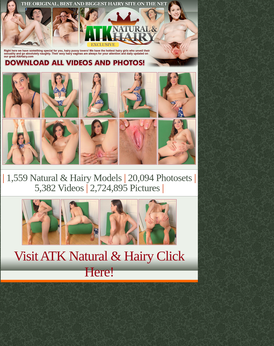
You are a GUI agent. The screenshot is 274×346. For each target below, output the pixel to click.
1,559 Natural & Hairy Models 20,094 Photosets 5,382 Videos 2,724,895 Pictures (99, 183)
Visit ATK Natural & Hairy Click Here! (99, 263)
